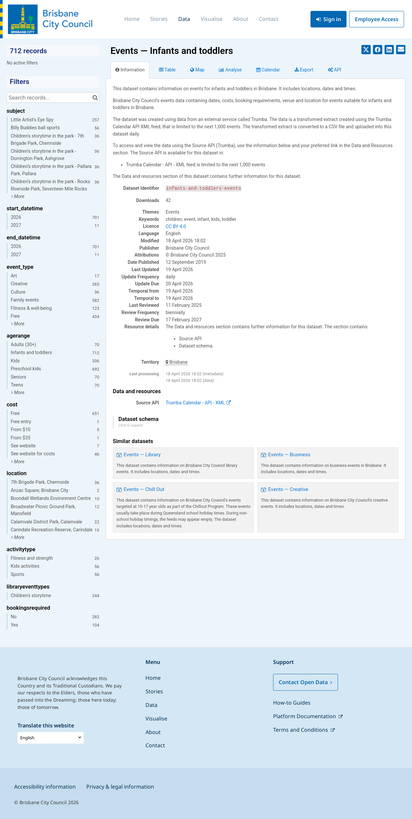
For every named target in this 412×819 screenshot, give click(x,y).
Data (184, 18)
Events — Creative (288, 489)
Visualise (212, 18)
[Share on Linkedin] (389, 49)
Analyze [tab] (230, 69)
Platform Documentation (305, 716)
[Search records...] (53, 97)
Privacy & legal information (120, 786)
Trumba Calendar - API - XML (198, 402)
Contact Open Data (305, 682)
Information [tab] (129, 69)
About (240, 18)
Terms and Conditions (301, 729)
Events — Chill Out (144, 489)
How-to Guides (291, 702)
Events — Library (142, 455)
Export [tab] (304, 69)
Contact (268, 18)
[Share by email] (400, 49)
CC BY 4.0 (176, 226)
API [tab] (334, 69)
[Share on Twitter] (366, 49)
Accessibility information (45, 786)
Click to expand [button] (130, 425)
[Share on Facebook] (377, 49)
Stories (159, 18)
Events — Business (289, 455)
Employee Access (376, 19)
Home (132, 18)
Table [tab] (167, 69)
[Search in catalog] (95, 97)
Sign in (328, 19)
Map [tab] (197, 69)
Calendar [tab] (268, 69)
